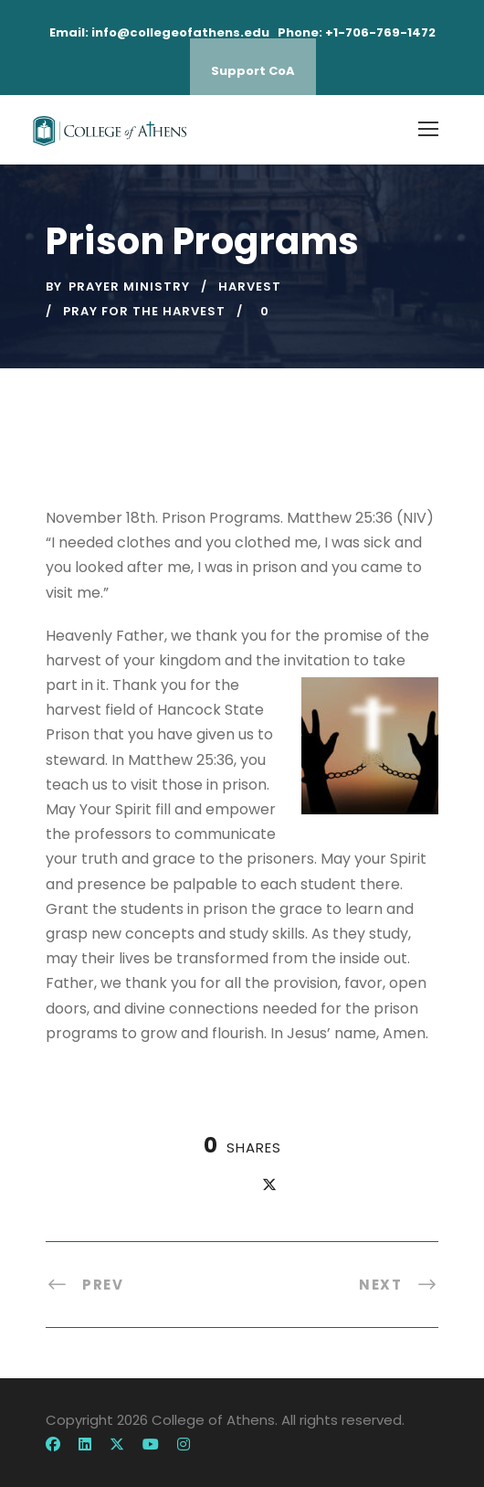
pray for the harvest (144, 311)
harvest (249, 286)
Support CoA (253, 71)
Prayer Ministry (129, 286)
